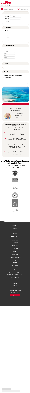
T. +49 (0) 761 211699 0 (15, 295)
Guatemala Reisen (15, 243)
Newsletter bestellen (15, 277)
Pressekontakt (15, 279)
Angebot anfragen (15, 275)
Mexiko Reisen (15, 246)
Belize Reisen (15, 239)
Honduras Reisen (15, 245)
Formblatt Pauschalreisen (14, 271)
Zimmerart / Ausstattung (8, 77)
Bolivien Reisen (15, 225)
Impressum (15, 280)
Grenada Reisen (15, 260)
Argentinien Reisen (15, 223)
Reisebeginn (7, 16)
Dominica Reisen (15, 255)
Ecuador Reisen (15, 230)
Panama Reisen (15, 250)
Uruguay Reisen (15, 234)
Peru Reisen (15, 233)
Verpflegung (6, 81)
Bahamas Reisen (15, 254)
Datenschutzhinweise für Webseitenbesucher (15, 274)
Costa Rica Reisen (15, 240)
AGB (15, 269)
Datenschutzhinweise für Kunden (15, 272)
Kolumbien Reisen (15, 231)
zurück (6, 388)
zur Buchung (11, 391)
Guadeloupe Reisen (15, 259)
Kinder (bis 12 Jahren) (7, 34)
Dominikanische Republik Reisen (15, 257)
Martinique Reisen (15, 263)
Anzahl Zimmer (8, 38)
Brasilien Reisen (15, 226)
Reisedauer (7, 20)
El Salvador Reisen (15, 242)
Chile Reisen (15, 228)
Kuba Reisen (15, 262)
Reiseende (7, 18)
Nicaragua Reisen (15, 248)
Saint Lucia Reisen (15, 265)
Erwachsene (7, 30)
